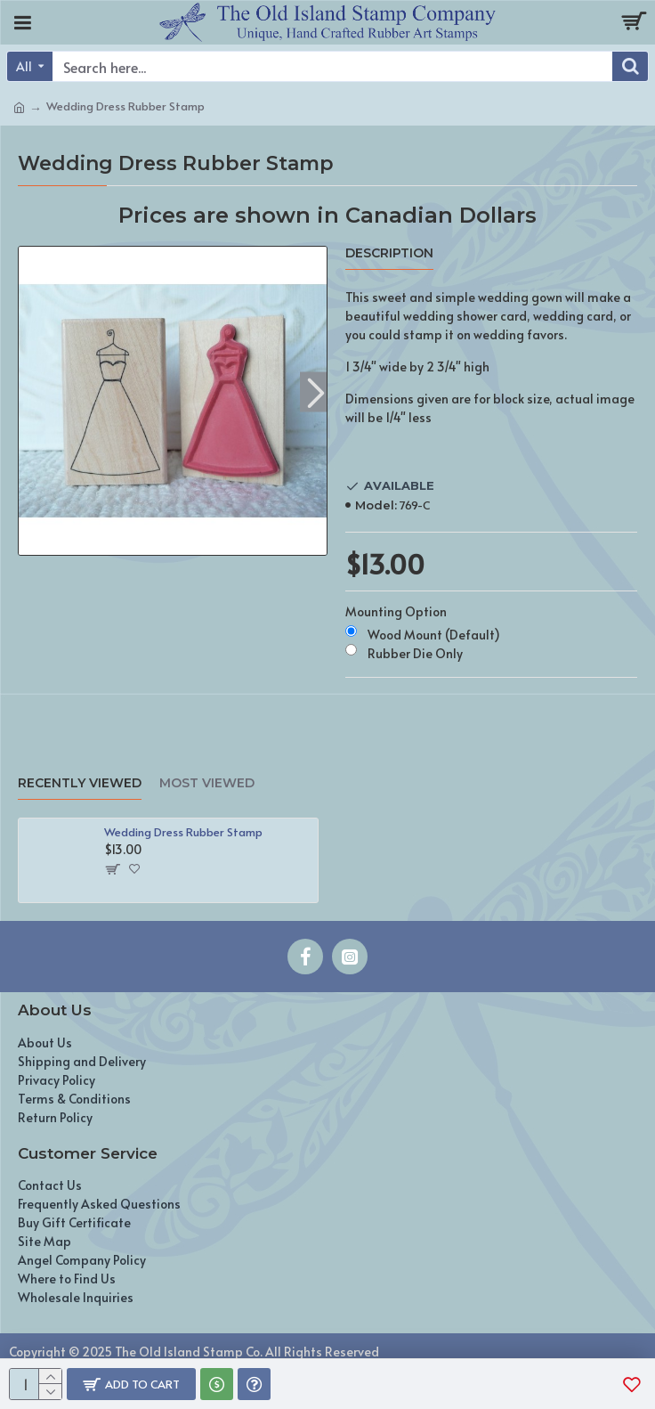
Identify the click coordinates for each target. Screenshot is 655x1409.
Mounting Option (396, 611)
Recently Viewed (80, 783)
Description (389, 253)
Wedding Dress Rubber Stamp (183, 832)
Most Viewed (207, 783)
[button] (315, 392)
